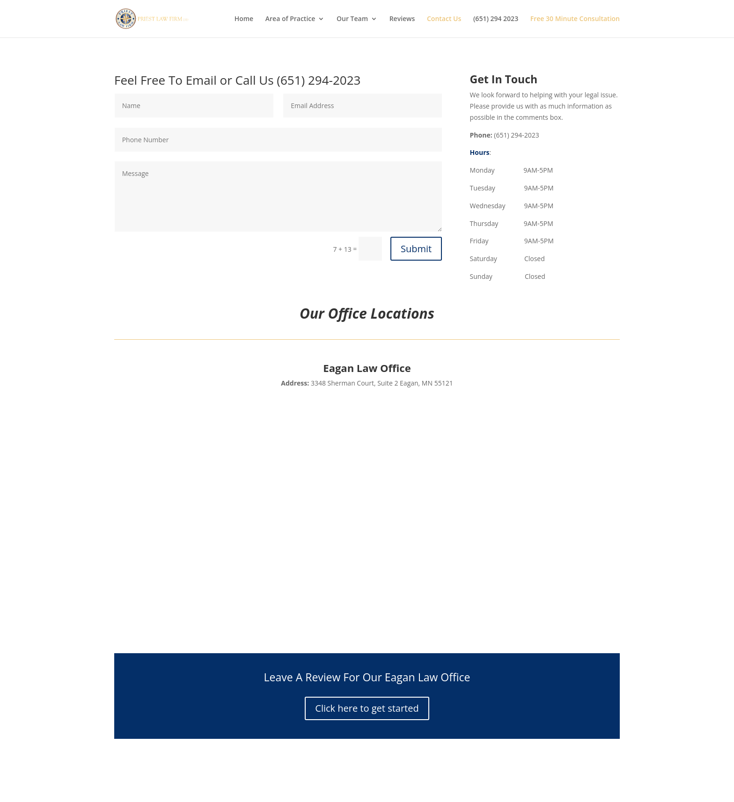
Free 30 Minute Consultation (575, 19)
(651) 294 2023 (495, 19)
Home (244, 19)
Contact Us (444, 19)
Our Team (352, 19)
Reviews (402, 19)
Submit (416, 248)
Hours (480, 152)
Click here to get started (366, 708)
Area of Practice (290, 19)
